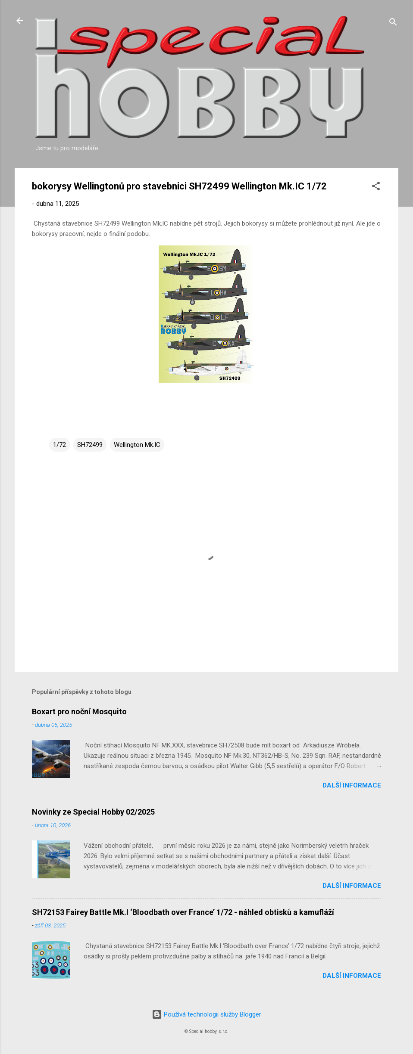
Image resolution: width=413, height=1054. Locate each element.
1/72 (59, 445)
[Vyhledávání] (393, 23)
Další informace (351, 785)
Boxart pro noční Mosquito (79, 711)
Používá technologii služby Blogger (206, 1014)
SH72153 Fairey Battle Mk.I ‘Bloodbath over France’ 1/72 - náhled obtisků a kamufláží (183, 912)
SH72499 (90, 445)
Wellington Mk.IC (137, 445)
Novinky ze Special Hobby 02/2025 (93, 811)
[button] (376, 187)
